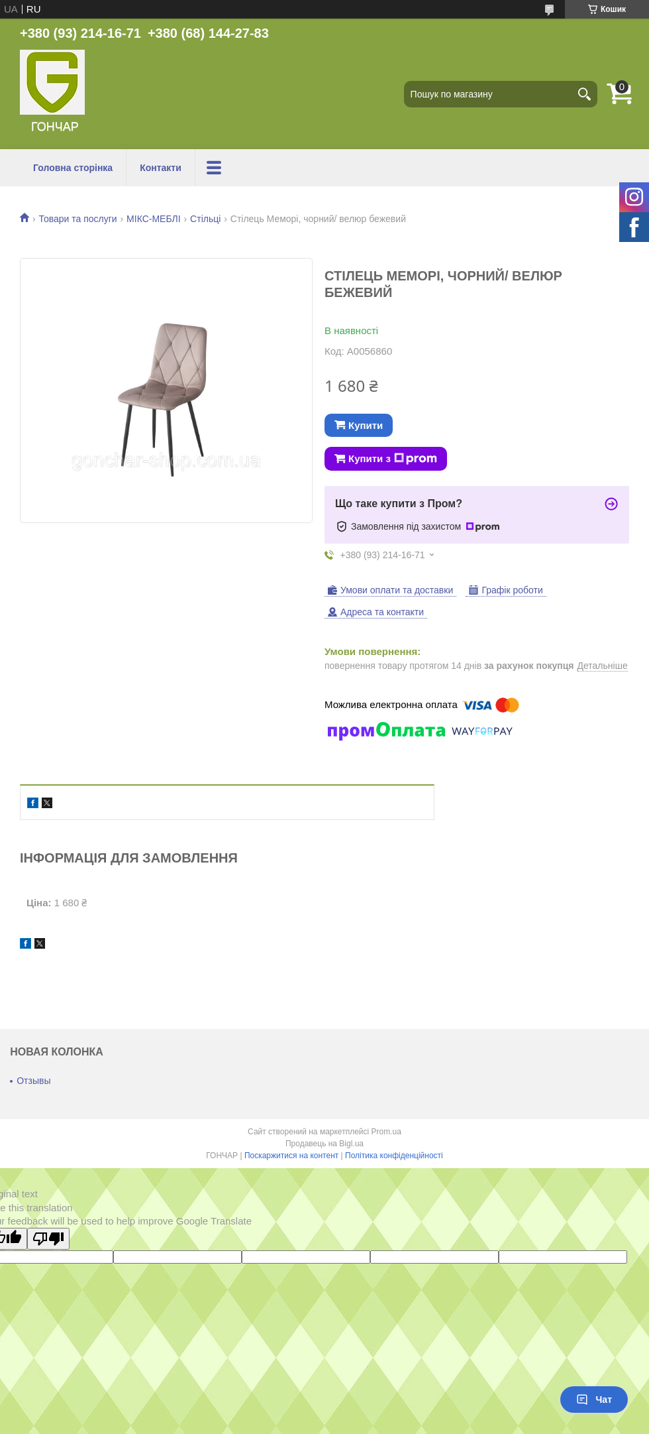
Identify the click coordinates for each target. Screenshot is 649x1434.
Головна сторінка (73, 167)
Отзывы (33, 1080)
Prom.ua (386, 1131)
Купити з (392, 459)
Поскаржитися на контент (291, 1155)
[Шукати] (584, 94)
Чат (594, 1399)
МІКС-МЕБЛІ (153, 218)
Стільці (205, 218)
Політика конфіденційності (394, 1155)
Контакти (160, 167)
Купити (365, 425)
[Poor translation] (48, 1239)
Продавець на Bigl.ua (324, 1143)
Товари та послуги (77, 218)
